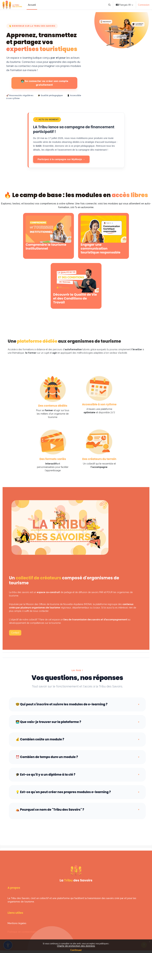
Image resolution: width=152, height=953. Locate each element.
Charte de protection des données (76, 946)
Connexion (143, 5)
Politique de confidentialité (22, 932)
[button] (109, 5)
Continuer (76, 950)
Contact (15, 632)
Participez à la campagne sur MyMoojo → (61, 159)
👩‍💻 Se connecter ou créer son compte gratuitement (44, 83)
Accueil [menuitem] (32, 5)
